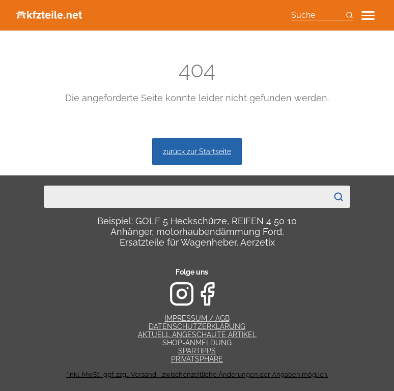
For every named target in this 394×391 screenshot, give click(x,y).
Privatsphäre (197, 359)
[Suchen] (338, 196)
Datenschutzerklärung (197, 326)
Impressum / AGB (197, 318)
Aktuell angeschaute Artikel (197, 334)
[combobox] (185, 196)
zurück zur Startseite (197, 151)
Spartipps (197, 351)
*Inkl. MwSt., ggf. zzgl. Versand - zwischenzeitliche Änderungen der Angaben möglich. (197, 374)
